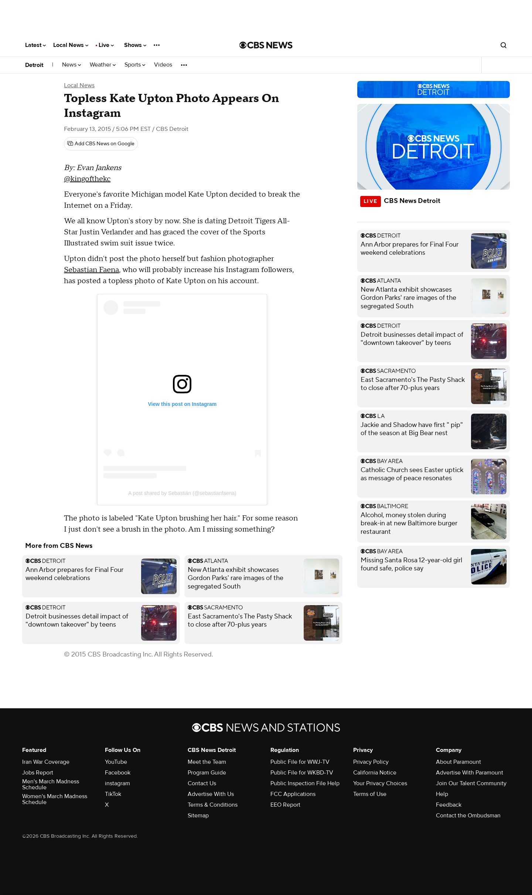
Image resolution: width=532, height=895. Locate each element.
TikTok (113, 794)
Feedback (448, 805)
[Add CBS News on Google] (101, 143)
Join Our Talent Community (471, 783)
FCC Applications (293, 794)
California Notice (374, 773)
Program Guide (207, 773)
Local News (70, 45)
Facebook (117, 773)
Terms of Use (369, 794)
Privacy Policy (371, 762)
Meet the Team (207, 762)
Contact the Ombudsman (468, 815)
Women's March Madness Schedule (54, 799)
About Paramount (458, 762)
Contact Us (202, 783)
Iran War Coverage (45, 762)
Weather (103, 64)
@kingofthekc (87, 179)
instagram (117, 783)
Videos (163, 64)
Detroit (34, 65)
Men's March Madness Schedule (50, 784)
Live (106, 45)
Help (442, 794)
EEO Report (285, 805)
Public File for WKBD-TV (301, 773)
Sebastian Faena (91, 270)
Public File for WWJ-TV (300, 762)
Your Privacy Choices (380, 783)
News (71, 64)
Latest (35, 45)
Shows (135, 45)
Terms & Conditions (213, 805)
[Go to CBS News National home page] (266, 45)
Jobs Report (37, 773)
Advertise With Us (211, 794)
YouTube (116, 762)
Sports (135, 64)
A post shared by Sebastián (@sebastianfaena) (182, 493)
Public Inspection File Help (305, 783)
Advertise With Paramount (469, 773)
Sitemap (198, 815)
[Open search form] (503, 45)
